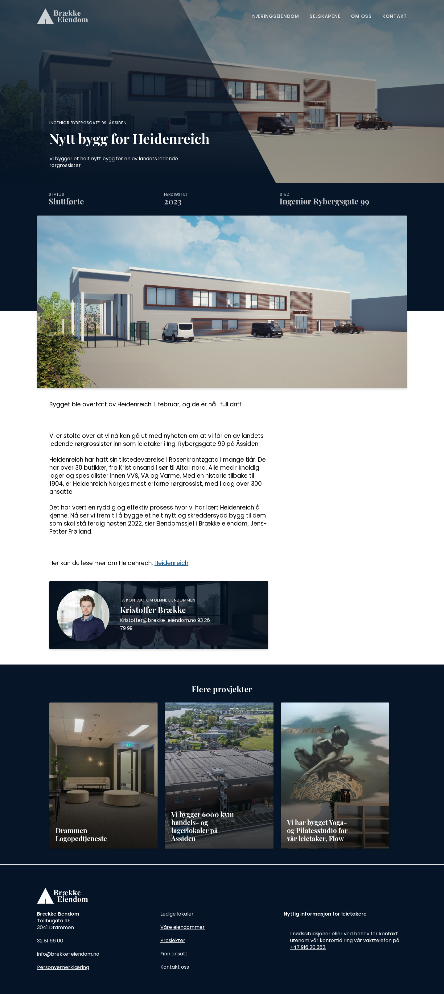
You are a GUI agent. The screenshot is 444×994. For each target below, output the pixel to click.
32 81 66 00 (50, 940)
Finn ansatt (173, 953)
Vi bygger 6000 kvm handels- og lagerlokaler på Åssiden (202, 826)
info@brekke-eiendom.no (68, 954)
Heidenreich (171, 563)
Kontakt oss (174, 967)
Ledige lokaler (177, 913)
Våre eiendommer (182, 927)
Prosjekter (172, 940)
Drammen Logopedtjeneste (81, 834)
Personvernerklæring (63, 967)
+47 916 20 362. (308, 947)
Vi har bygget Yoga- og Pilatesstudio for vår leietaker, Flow (317, 830)
